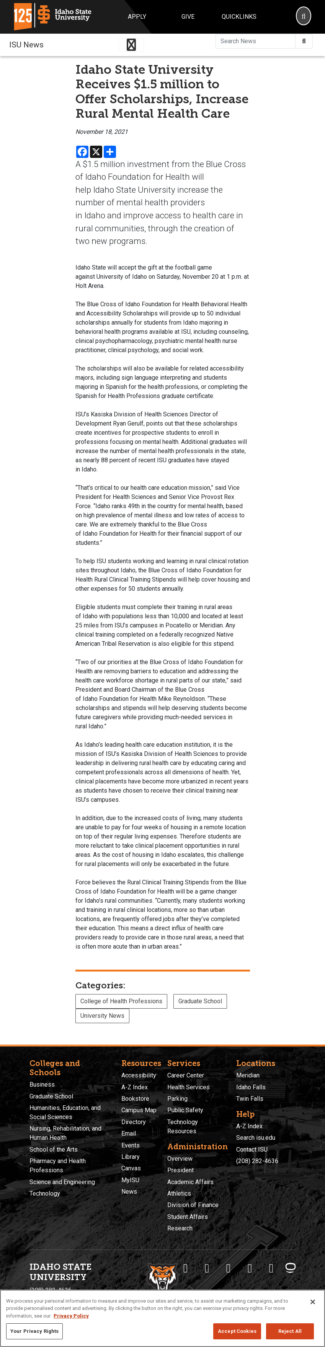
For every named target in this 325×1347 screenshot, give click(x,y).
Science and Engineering (62, 1182)
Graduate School (200, 1001)
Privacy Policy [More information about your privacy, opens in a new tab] (71, 1316)
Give (187, 16)
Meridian (248, 1075)
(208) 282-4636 (257, 1161)
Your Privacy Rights (34, 1331)
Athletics (179, 1193)
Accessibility (138, 1075)
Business (42, 1084)
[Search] (303, 16)
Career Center (185, 1075)
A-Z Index (134, 1087)
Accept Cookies (237, 1331)
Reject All (290, 1331)
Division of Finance (193, 1205)
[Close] (312, 1301)
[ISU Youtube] (250, 1268)
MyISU (130, 1180)
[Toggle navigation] (131, 45)
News (129, 1191)
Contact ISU (252, 1149)
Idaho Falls (251, 1087)
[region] (162, 1318)
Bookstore (135, 1098)
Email (128, 1133)
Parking (177, 1098)
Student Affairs (187, 1216)
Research (180, 1228)
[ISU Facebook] (185, 1268)
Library (130, 1156)
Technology (44, 1193)
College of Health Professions (121, 1001)
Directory (133, 1122)
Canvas (131, 1168)
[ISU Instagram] (228, 1268)
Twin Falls (249, 1098)
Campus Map (139, 1110)
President (180, 1170)
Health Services (188, 1087)
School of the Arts (53, 1149)
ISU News (26, 44)
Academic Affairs (190, 1182)
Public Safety (185, 1110)
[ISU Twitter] (207, 1268)
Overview (180, 1158)
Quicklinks (239, 16)
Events (130, 1145)
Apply (137, 16)
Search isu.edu (255, 1137)
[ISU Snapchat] (271, 1268)
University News (102, 1015)
